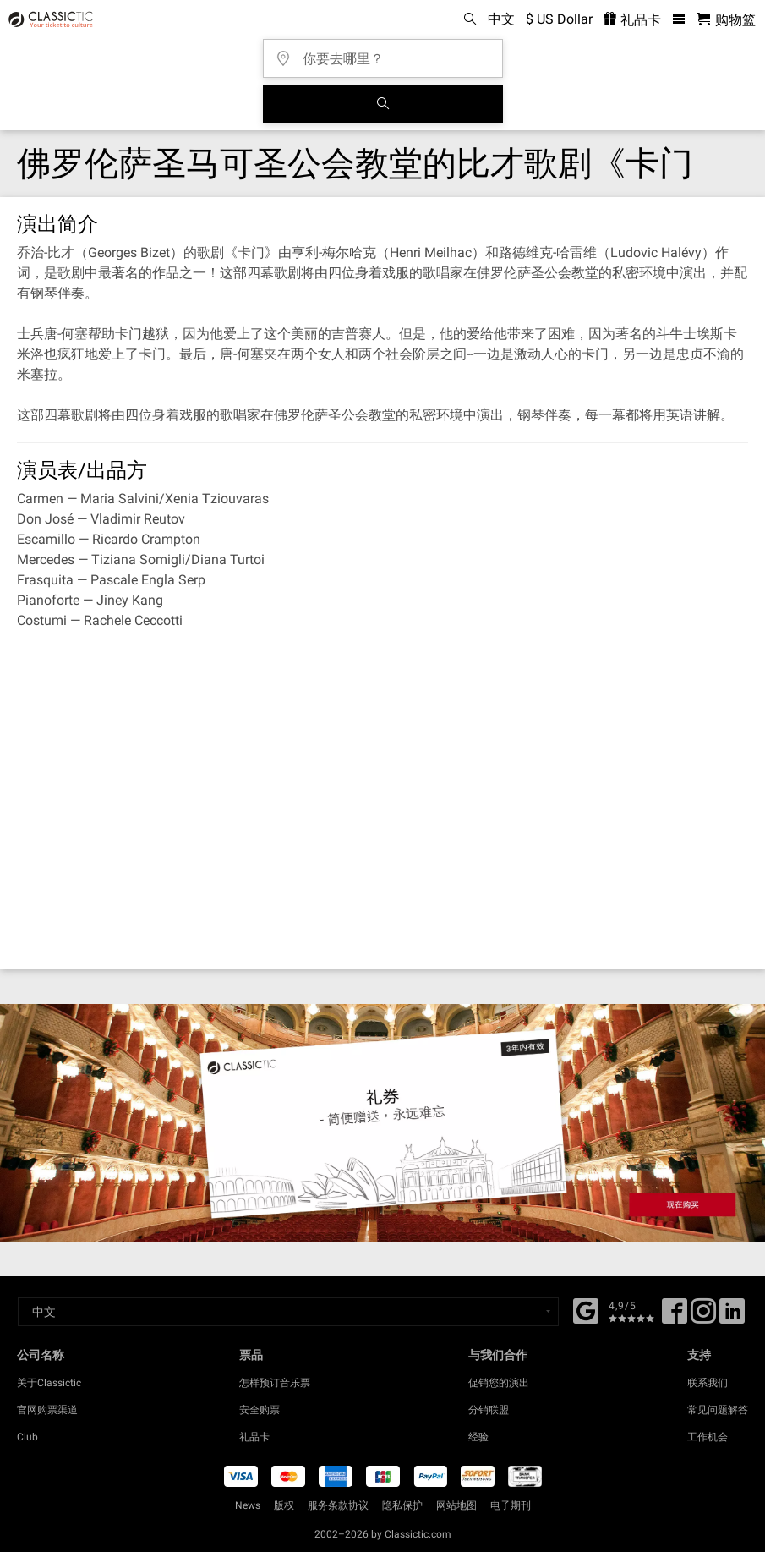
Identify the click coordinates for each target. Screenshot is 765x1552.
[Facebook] (585, 1309)
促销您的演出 (498, 1383)
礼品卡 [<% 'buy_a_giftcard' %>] (632, 20)
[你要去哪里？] (388, 53)
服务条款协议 (338, 1505)
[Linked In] (732, 1317)
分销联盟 (488, 1410)
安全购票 (259, 1410)
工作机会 (707, 1437)
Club (27, 1437)
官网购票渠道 (47, 1410)
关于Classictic (49, 1383)
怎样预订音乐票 (274, 1383)
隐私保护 (402, 1505)
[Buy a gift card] (382, 1123)
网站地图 (456, 1505)
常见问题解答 (717, 1410)
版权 (284, 1505)
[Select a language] (288, 1311)
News (247, 1505)
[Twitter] (703, 1317)
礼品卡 (254, 1437)
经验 (478, 1437)
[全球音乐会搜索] (383, 104)
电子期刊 (510, 1505)
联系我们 (707, 1383)
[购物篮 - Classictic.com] (726, 20)
